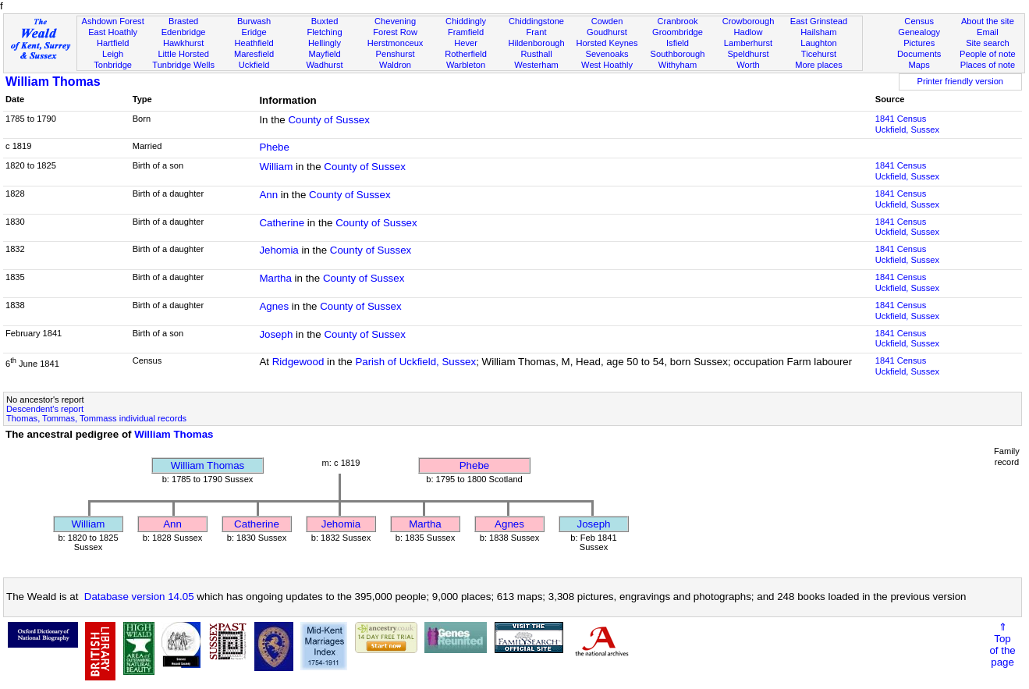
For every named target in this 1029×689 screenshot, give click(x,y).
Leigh (112, 54)
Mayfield (324, 54)
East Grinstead (818, 21)
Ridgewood (298, 362)
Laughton (818, 43)
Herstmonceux (395, 43)
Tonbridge (113, 64)
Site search (987, 43)
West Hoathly (607, 64)
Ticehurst (818, 54)
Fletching (324, 32)
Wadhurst (325, 64)
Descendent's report (44, 409)
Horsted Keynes (607, 43)
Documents (919, 54)
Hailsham (818, 32)
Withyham (677, 64)
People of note (988, 54)
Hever (465, 43)
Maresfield (254, 54)
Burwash (254, 21)
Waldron (395, 64)
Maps (919, 64)
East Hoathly (112, 32)
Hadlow (747, 32)
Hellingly (324, 43)
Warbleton (465, 64)
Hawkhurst (183, 43)
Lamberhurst (748, 43)
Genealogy (919, 32)
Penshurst (395, 54)
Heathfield (254, 43)
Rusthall (536, 54)
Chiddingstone (536, 21)
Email (988, 32)
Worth (747, 64)
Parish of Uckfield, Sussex (415, 362)
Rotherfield (466, 54)
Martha (275, 278)
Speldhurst (747, 54)
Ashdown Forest (112, 21)
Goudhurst (607, 32)
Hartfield (113, 43)
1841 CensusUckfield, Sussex (907, 124)
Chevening (395, 21)
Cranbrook (678, 21)
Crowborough (748, 21)
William (276, 166)
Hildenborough (536, 43)
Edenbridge (183, 32)
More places (819, 64)
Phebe (274, 147)
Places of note (987, 64)
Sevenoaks (607, 54)
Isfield (677, 43)
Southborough (678, 54)
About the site (987, 21)
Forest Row (395, 32)
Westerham (536, 64)
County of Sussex (328, 120)
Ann (268, 195)
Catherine (281, 223)
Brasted (183, 21)
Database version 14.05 (139, 596)
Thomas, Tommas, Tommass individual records (96, 418)
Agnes (274, 306)
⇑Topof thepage (1002, 644)
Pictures (919, 43)
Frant (537, 32)
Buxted (325, 21)
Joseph (276, 334)
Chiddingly (465, 21)
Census (919, 21)
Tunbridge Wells (183, 64)
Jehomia (278, 250)
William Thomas (53, 81)
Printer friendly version (960, 81)
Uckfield (254, 64)
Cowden (607, 21)
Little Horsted (183, 54)
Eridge (254, 32)
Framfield (466, 32)
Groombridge (677, 32)
